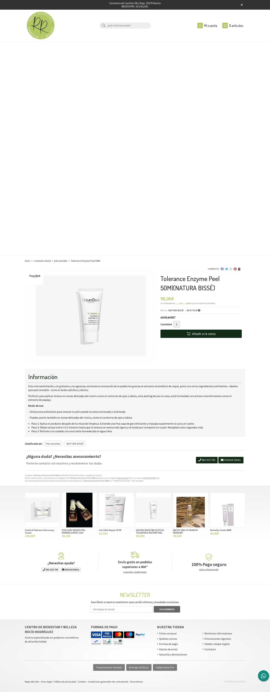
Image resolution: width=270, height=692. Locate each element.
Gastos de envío (168, 649)
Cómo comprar (168, 633)
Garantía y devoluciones (173, 654)
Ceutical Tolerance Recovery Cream (39, 531)
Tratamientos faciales (109, 667)
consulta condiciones (135, 572)
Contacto (210, 649)
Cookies (82, 681)
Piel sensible (122, 478)
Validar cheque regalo (217, 644)
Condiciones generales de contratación (108, 681)
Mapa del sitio (32, 681)
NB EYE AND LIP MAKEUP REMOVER (185, 531)
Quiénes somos (168, 638)
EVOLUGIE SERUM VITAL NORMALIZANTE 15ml (74, 531)
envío (177, 303)
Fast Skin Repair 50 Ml (110, 530)
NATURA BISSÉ (149, 478)
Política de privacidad (65, 681)
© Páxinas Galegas (234, 681)
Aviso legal (46, 681)
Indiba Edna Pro (165, 667)
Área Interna (136, 681)
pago (184, 303)
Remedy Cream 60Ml (220, 530)
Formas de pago (168, 644)
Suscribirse (167, 609)
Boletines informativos (218, 633)
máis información (209, 569)
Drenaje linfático (139, 667)
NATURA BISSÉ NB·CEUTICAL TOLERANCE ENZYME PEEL (150, 531)
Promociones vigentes (218, 638)
